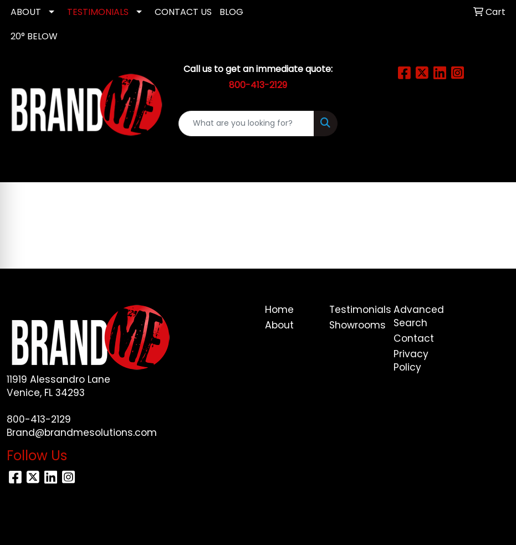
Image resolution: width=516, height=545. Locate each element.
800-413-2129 (39, 419)
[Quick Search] (246, 123)
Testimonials (354, 309)
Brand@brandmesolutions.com (82, 432)
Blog (231, 12)
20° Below (34, 36)
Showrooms (354, 325)
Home (279, 309)
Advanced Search (419, 316)
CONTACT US (183, 12)
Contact (414, 338)
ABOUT (26, 12)
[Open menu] (494, 166)
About (279, 325)
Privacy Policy (411, 360)
